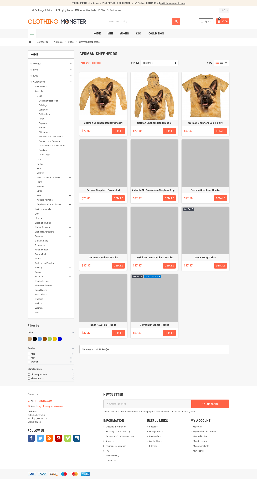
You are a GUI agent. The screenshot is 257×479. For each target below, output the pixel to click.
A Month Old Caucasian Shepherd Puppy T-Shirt (158, 190)
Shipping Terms (64, 10)
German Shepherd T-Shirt (103, 257)
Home (97, 33)
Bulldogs (43, 105)
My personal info (201, 446)
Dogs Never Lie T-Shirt (103, 325)
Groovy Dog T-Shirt (205, 257)
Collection (156, 33)
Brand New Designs (44, 231)
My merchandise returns (205, 431)
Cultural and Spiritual (45, 263)
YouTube (58, 438)
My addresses (200, 441)
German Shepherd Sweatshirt (103, 190)
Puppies (43, 123)
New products (156, 431)
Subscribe (210, 404)
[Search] (142, 21)
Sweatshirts (41, 294)
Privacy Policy (112, 455)
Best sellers (114, 10)
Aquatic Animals (45, 200)
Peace (38, 258)
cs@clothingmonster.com (172, 3)
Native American (43, 227)
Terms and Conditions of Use (120, 436)
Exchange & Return (42, 10)
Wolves (40, 173)
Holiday (38, 267)
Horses (40, 186)
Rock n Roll (40, 254)
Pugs (41, 118)
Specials (153, 426)
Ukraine (38, 218)
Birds (39, 191)
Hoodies (39, 299)
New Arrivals (41, 86)
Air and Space (41, 249)
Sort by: (135, 63)
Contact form (155, 441)
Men (110, 33)
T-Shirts (39, 303)
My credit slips (200, 436)
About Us (110, 441)
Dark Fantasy (41, 240)
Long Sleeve (41, 290)
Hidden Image (42, 281)
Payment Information (116, 446)
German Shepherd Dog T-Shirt (205, 123)
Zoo (39, 195)
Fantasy (39, 236)
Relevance (147, 63)
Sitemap (153, 446)
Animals (39, 91)
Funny (38, 272)
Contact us (111, 460)
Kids (139, 33)
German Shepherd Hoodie (205, 190)
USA (37, 214)
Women (124, 33)
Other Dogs (44, 154)
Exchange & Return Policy (118, 431)
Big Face (39, 276)
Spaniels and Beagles (49, 141)
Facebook (31, 438)
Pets (39, 168)
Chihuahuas (44, 132)
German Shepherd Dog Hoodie (154, 123)
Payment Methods (85, 10)
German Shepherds (48, 100)
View (209, 63)
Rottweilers (44, 114)
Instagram (76, 438)
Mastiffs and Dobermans (51, 136)
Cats (39, 159)
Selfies (40, 164)
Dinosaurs (40, 245)
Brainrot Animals (43, 209)
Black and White (43, 222)
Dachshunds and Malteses (52, 145)
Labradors (44, 109)
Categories (39, 81)
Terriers (42, 127)
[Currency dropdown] (224, 10)
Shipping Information (116, 426)
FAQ (101, 10)
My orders (198, 426)
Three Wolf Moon (43, 285)
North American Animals (48, 177)
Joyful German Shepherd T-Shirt (154, 257)
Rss (49, 438)
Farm (39, 182)
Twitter (40, 438)
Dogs (39, 96)
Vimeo (67, 438)
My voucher (198, 451)
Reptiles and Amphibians (49, 204)
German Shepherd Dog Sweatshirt (103, 123)
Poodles (43, 150)
